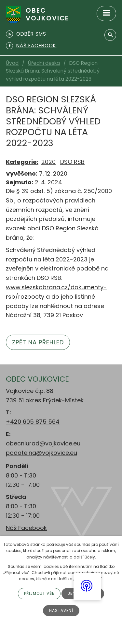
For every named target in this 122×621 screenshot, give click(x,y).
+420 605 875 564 (33, 422)
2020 (48, 162)
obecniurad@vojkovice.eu (43, 443)
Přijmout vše (39, 593)
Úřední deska (44, 63)
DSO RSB (72, 162)
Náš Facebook (26, 528)
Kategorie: (22, 162)
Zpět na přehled (38, 342)
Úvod (12, 63)
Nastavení (61, 610)
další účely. (85, 557)
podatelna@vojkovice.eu (41, 453)
